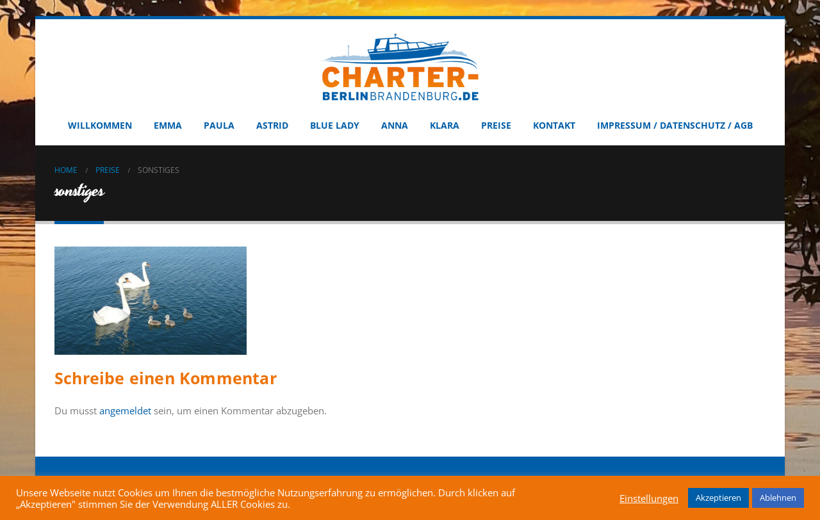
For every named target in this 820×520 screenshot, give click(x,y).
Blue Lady (334, 125)
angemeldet (125, 410)
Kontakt (554, 125)
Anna (394, 125)
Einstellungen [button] (648, 498)
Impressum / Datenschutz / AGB (675, 125)
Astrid (272, 125)
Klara (444, 125)
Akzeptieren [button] (718, 497)
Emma (168, 125)
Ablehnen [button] (778, 497)
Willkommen (100, 125)
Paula (219, 125)
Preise (496, 125)
